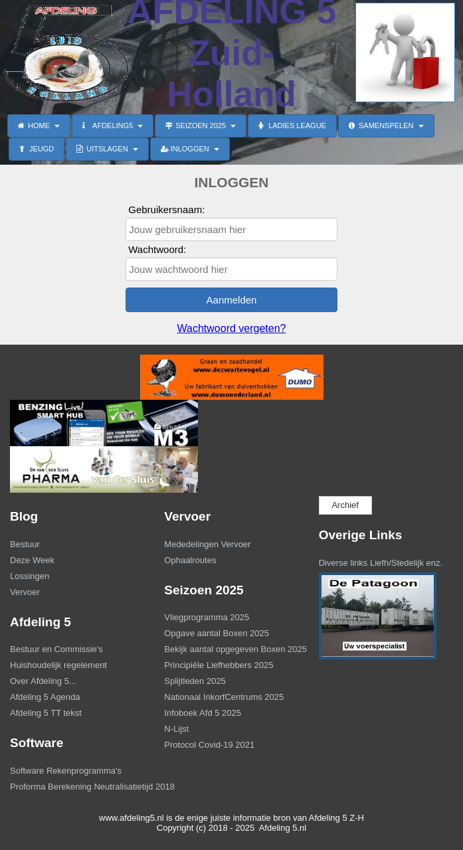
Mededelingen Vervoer (207, 544)
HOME (39, 125)
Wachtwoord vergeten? (231, 328)
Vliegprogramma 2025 (206, 617)
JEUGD (36, 149)
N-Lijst (176, 729)
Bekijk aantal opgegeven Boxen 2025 (230, 649)
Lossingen (29, 576)
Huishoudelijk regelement (58, 665)
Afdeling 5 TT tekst (46, 713)
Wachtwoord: (157, 249)
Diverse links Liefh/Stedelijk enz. (380, 563)
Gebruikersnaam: (166, 209)
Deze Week (32, 560)
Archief (344, 505)
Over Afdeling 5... (43, 681)
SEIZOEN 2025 (200, 125)
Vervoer (25, 592)
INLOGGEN (190, 149)
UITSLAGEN (107, 149)
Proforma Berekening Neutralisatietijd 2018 (75, 787)
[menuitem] (77, 546)
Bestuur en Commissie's (56, 649)
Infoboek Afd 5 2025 (202, 713)
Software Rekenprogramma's (66, 771)
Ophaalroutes (190, 560)
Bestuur (25, 544)
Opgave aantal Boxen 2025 (216, 633)
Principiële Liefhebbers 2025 (218, 665)
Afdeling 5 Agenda (45, 697)
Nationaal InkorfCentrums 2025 (224, 697)
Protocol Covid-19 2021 (209, 745)
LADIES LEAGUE (292, 125)
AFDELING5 (112, 125)
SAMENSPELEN (386, 125)
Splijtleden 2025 (195, 681)
